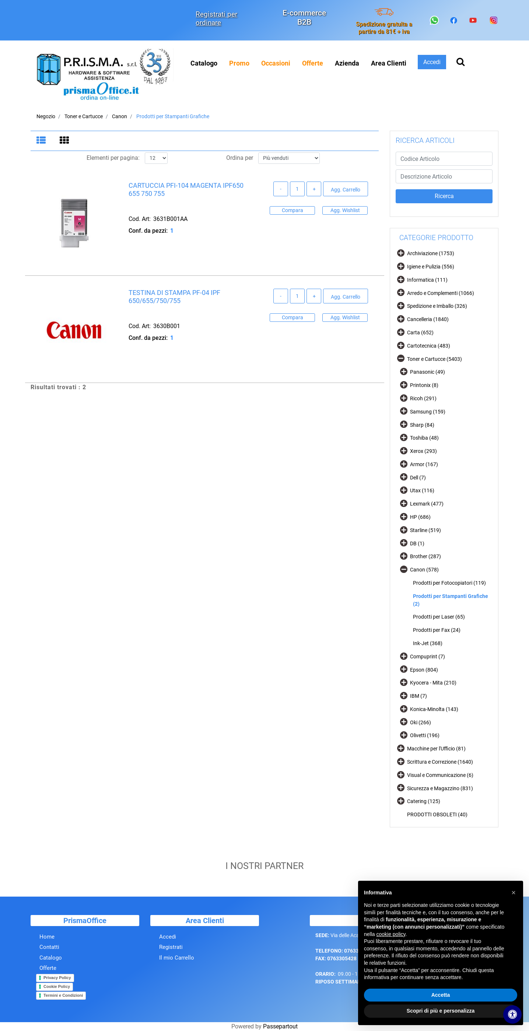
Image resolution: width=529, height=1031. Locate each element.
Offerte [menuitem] (47, 975)
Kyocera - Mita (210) (433, 683)
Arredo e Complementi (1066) (440, 293)
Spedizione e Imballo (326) (437, 306)
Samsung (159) (427, 412)
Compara (292, 210)
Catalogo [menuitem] (203, 63)
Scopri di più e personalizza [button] (440, 1011)
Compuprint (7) (427, 656)
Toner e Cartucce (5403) (434, 359)
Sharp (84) (422, 425)
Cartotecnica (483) (428, 346)
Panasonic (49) (427, 372)
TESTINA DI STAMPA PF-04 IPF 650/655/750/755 (174, 297)
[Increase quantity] (313, 189)
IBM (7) (418, 696)
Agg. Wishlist (345, 210)
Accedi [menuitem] (167, 943)
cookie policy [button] (390, 934)
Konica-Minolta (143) (434, 709)
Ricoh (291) (423, 398)
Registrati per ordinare (216, 18)
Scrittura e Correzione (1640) (440, 762)
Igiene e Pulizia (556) (430, 267)
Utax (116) (422, 490)
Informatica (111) (427, 280)
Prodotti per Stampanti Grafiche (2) (450, 600)
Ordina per (239, 158)
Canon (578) (424, 570)
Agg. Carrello (345, 190)
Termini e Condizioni (63, 1002)
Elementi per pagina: (113, 158)
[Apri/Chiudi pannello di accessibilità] (512, 1014)
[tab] (42, 141)
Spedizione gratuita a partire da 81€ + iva (384, 28)
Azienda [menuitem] (347, 63)
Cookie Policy (56, 993)
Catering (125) (423, 801)
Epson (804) (424, 670)
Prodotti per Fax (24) (436, 630)
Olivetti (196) (424, 735)
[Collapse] (401, 358)
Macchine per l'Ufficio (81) (436, 749)
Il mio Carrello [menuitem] (176, 964)
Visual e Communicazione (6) (440, 775)
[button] (444, 196)
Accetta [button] (440, 995)
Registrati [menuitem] (171, 954)
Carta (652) (420, 332)
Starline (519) (425, 530)
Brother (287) (425, 556)
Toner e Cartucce (83, 116)
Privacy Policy (57, 984)
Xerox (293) (423, 451)
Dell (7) (418, 478)
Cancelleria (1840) (428, 319)
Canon (119, 116)
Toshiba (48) (424, 438)
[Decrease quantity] (280, 189)
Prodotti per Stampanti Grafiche (172, 116)
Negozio (45, 116)
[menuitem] (239, 63)
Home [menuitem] (47, 943)
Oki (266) (420, 722)
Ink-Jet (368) (427, 643)
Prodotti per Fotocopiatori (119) (449, 583)
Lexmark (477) (427, 504)
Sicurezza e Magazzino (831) (440, 788)
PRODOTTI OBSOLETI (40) (437, 814)
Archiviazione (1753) (430, 253)
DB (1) (417, 543)
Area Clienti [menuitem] (388, 63)
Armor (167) (424, 464)
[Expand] (401, 252)
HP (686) (420, 517)
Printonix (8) (424, 385)
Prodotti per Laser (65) (439, 617)
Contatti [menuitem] (49, 954)
